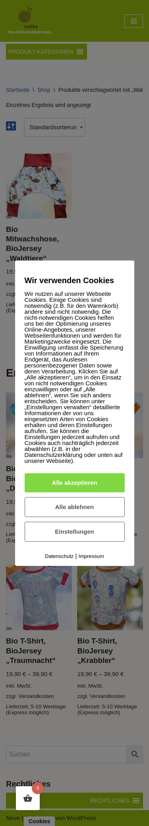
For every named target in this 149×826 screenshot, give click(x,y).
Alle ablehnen (74, 506)
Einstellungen (74, 531)
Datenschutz (59, 556)
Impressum (91, 556)
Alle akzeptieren (74, 482)
